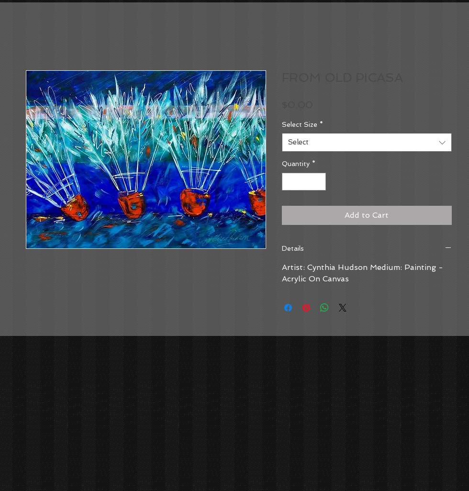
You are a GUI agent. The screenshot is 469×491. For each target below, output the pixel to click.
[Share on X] (342, 307)
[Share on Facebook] (288, 307)
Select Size (302, 124)
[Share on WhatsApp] (324, 307)
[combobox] (367, 142)
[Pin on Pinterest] (306, 307)
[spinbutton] (304, 181)
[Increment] (318, 181)
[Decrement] (289, 181)
